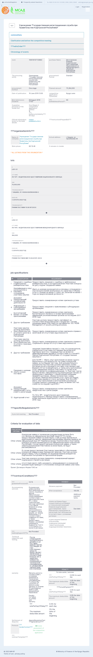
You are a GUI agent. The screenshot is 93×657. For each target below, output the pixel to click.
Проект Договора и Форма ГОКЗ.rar (24, 467)
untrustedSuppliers (9, 2)
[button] (46, 213)
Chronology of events (20, 52)
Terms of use (9, 654)
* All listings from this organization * (27, 152)
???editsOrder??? (18, 46)
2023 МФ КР (10, 651)
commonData (16, 35)
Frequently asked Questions (31, 2)
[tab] (46, 35)
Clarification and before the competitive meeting (31, 41)
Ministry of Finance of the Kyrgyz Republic (73, 651)
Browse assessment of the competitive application (38, 629)
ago (12, 25)
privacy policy (20, 654)
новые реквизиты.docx (35, 120)
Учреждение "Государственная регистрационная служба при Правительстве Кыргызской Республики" (31, 140)
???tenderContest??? (26, 626)
